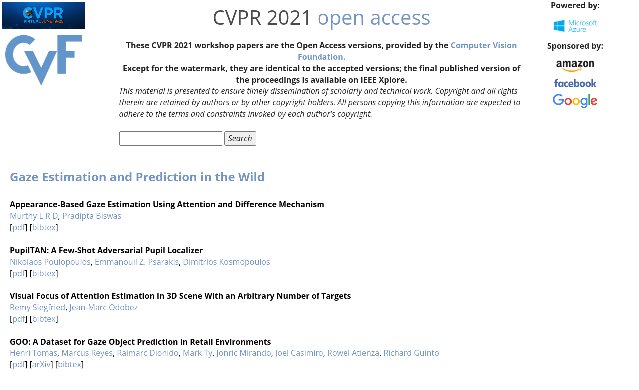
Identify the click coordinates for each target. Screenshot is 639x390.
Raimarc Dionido (147, 352)
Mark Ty (197, 352)
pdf (18, 227)
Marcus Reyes (87, 352)
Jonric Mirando (243, 352)
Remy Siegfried (37, 307)
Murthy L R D (34, 215)
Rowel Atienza (353, 352)
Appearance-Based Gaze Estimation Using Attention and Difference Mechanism (167, 204)
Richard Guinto (411, 352)
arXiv (41, 364)
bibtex (44, 227)
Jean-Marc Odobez (103, 307)
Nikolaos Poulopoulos (50, 261)
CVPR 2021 (263, 17)
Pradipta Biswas (91, 215)
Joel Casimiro (299, 352)
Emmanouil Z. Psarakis (137, 261)
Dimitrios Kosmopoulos (226, 261)
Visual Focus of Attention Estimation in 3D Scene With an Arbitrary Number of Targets (180, 295)
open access (374, 17)
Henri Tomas (33, 352)
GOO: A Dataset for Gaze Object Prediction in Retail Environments (140, 341)
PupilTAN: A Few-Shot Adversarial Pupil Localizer (106, 250)
